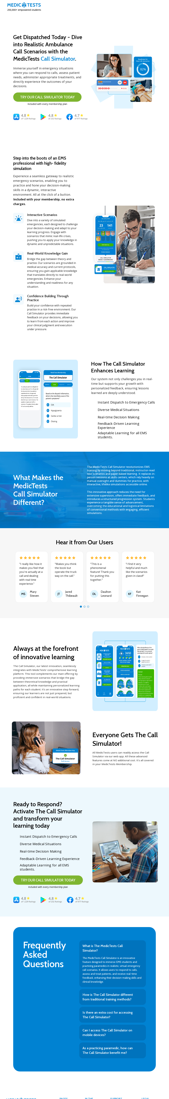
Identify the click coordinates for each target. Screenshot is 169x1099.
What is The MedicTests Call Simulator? (103, 948)
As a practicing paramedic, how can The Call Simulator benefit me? (108, 1050)
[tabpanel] (31, 577)
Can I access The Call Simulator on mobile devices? (107, 1032)
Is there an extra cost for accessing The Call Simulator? (108, 1014)
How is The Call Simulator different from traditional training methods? (108, 997)
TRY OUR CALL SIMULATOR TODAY (47, 97)
